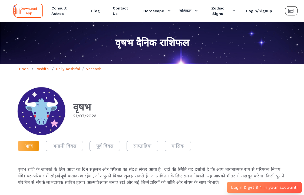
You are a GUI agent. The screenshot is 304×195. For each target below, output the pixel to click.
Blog (95, 11)
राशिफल (189, 11)
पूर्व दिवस (104, 146)
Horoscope (157, 11)
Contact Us (120, 11)
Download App (29, 11)
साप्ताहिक (142, 146)
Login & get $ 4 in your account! (264, 187)
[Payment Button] (291, 10)
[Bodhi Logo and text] (8, 10)
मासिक (177, 146)
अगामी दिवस (64, 146)
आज (28, 146)
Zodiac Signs (223, 11)
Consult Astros (59, 11)
